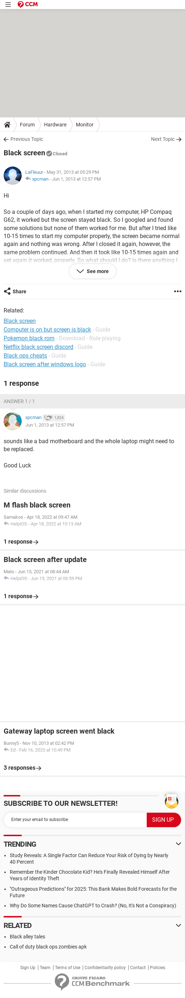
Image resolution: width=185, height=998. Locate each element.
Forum (27, 125)
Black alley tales (27, 936)
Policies (157, 967)
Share (19, 291)
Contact (138, 967)
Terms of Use (67, 967)
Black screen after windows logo (45, 364)
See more (97, 271)
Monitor (85, 125)
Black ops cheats (25, 355)
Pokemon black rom (29, 338)
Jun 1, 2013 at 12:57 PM (76, 179)
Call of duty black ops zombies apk (48, 947)
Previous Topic (26, 139)
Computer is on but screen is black (47, 329)
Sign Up (27, 967)
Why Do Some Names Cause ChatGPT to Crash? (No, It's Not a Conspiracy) (93, 905)
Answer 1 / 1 (19, 401)
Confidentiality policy (105, 967)
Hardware (55, 125)
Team (45, 967)
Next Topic (163, 139)
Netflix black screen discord (38, 347)
